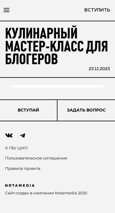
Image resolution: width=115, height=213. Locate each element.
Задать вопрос (86, 110)
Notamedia (66, 193)
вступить (97, 10)
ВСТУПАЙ (28, 110)
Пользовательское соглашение (36, 158)
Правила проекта (22, 168)
